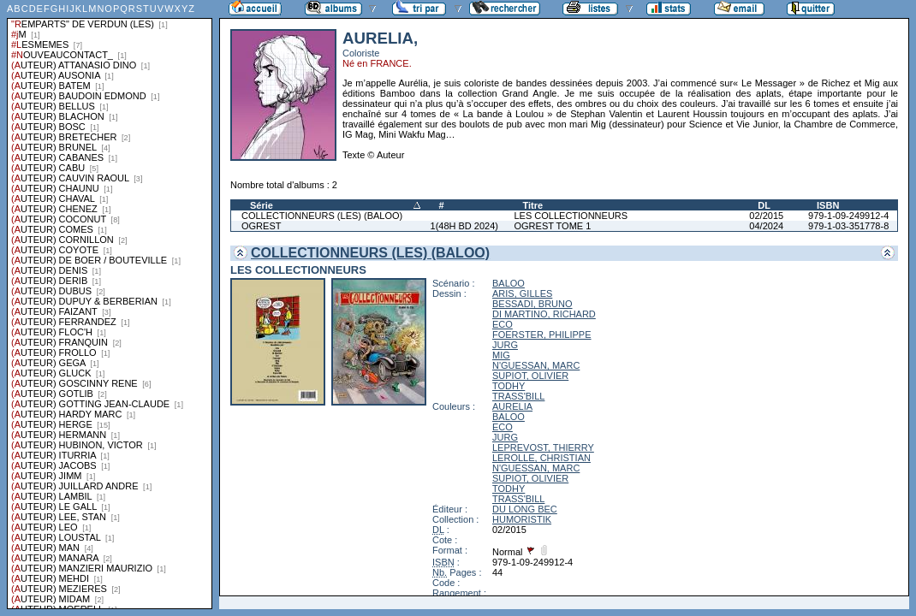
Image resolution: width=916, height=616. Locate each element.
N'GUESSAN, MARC (536, 365)
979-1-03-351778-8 (848, 226)
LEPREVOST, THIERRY (543, 447)
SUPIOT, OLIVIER (530, 375)
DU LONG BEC (524, 509)
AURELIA (512, 406)
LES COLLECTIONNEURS (571, 215)
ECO (502, 324)
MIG (501, 355)
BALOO (508, 283)
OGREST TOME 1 (552, 226)
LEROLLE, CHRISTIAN (541, 458)
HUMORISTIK (521, 519)
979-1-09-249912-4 (848, 215)
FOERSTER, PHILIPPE (542, 334)
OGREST (261, 226)
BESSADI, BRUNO (532, 304)
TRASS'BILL (518, 396)
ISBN (828, 205)
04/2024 (766, 226)
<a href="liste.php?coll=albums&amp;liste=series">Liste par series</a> (109, 304)
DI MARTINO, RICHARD (544, 314)
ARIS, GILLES (522, 293)
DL (764, 205)
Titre (532, 205)
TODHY (508, 386)
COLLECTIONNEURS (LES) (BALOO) (321, 215)
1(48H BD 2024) (465, 226)
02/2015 (766, 215)
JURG (505, 345)
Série (261, 205)
